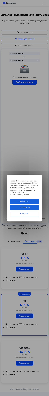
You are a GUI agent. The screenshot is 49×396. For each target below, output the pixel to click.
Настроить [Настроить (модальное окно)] (24, 213)
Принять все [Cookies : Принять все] (24, 201)
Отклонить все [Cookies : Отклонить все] (24, 207)
